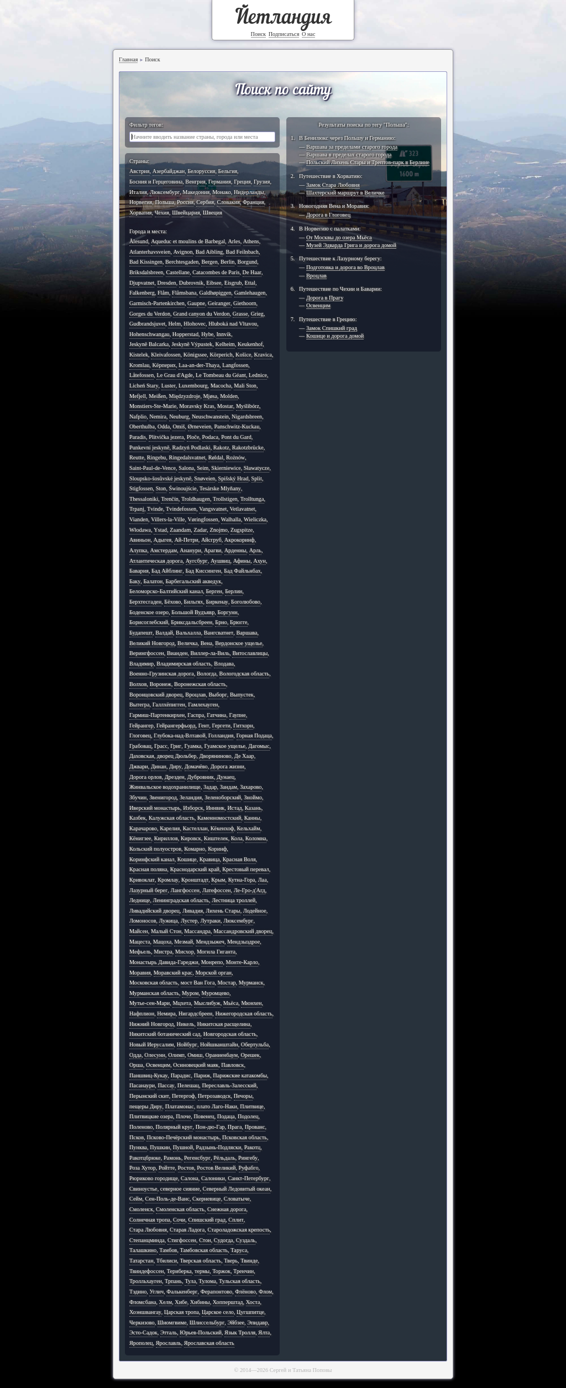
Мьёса (231, 1003)
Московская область (153, 983)
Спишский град (207, 1220)
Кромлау (168, 880)
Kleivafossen (165, 355)
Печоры (243, 1096)
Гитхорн (243, 725)
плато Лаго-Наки (217, 1106)
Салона (189, 1178)
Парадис (181, 1075)
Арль (255, 550)
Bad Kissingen (146, 262)
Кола (237, 838)
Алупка (138, 550)
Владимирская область (183, 664)
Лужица (168, 921)
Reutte (136, 457)
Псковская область (244, 1137)
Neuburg (179, 416)
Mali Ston (245, 386)
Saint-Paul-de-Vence (152, 468)
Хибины (200, 1302)
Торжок (221, 1271)
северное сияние (180, 1189)
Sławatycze (257, 468)
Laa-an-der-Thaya (199, 365)
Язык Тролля (239, 1332)
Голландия (221, 735)
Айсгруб (211, 540)
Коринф (217, 849)
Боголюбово (245, 602)
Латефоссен (216, 890)
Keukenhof (250, 344)
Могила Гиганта (216, 952)
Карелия (170, 828)
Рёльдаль (224, 1158)
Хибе (181, 1302)
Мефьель (140, 952)
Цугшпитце (250, 1312)
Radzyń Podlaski (191, 447)
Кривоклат (142, 880)
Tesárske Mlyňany (220, 488)
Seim (202, 468)
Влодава (224, 664)
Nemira (157, 416)
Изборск (193, 808)
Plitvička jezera (166, 437)
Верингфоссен (146, 653)
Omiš (178, 426)
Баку (134, 581)
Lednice (258, 375)
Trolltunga (252, 499)
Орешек (249, 1055)
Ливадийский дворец (154, 911)
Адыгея (163, 540)
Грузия (262, 182)
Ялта (264, 1332)
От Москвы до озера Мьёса (339, 237)
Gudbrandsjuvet (147, 324)
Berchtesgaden (181, 262)
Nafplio (137, 416)
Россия (185, 202)
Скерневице (206, 1199)
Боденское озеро (149, 612)
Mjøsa (210, 396)
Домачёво (196, 766)
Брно (221, 622)
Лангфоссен (184, 890)
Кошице (187, 859)
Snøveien (204, 478)
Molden (229, 396)
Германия (219, 182)
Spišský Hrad (233, 478)
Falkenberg (142, 293)
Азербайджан (169, 171)
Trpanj (136, 509)
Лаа (262, 880)
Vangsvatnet (213, 509)
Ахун (259, 561)
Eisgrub (233, 283)
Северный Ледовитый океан (236, 1189)
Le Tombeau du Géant (221, 375)
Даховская (141, 756)
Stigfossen (141, 488)
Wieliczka (255, 519)
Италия (138, 192)
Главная (128, 59)
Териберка (179, 1271)
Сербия (205, 202)
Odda (164, 426)
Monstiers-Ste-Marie (152, 406)
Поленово (141, 1127)
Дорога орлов (145, 777)
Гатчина (216, 715)
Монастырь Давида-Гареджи (163, 962)
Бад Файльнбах (242, 571)
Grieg (257, 314)
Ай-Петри (186, 540)
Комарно (194, 849)
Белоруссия (201, 171)
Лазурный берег (148, 890)
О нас (309, 34)
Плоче (183, 1116)
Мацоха (162, 942)
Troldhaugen (195, 499)
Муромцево (215, 993)
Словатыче (237, 1199)
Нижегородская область (243, 1013)
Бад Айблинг (166, 571)
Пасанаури (142, 1085)
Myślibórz (247, 406)
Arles (234, 241)
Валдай (164, 633)
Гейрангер (141, 725)
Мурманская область (154, 993)
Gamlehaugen (250, 293)
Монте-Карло (242, 962)
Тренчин (243, 1271)
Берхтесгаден (145, 602)
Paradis (137, 437)
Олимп (176, 1055)
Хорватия (140, 212)
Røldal (215, 457)
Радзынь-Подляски (218, 1147)
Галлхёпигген (169, 704)
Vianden (138, 519)
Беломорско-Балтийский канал (166, 591)
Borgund (248, 262)
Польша (164, 202)
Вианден (177, 653)
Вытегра (139, 704)
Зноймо (253, 797)
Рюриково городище (153, 1178)
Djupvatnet (141, 283)
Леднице (139, 900)
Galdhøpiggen (216, 293)
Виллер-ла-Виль (210, 653)
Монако (221, 192)
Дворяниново (216, 756)
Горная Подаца (254, 735)
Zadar (200, 530)
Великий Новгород (152, 643)
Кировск (191, 838)
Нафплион (141, 1013)
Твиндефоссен (146, 1271)
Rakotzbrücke (248, 447)
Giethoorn (244, 303)
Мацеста (139, 942)
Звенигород (163, 797)
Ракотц (252, 1147)
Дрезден (175, 777)
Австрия (139, 171)
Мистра (163, 952)
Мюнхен (251, 1003)
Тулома (207, 1281)
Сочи (179, 1220)
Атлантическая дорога (156, 561)
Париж (202, 1075)
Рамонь (172, 1158)
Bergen (209, 262)
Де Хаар (244, 756)
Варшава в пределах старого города (348, 154)
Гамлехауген (203, 704)
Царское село (218, 1312)
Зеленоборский (223, 797)
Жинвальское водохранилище (165, 787)
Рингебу (248, 1158)
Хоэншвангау (145, 1312)
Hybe (207, 334)
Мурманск (251, 983)
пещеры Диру (146, 1106)
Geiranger (219, 303)
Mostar (225, 406)
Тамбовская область (204, 1250)
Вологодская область (244, 674)
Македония (195, 192)
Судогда (223, 1240)
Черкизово (142, 1322)
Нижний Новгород (151, 1024)
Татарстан (141, 1261)
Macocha (221, 386)
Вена (206, 643)
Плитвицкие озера (151, 1116)
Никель (186, 1024)
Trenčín (169, 499)
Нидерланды (249, 192)
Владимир (141, 664)
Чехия (162, 212)
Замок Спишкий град (331, 328)
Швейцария (186, 212)
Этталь (168, 1332)
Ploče (193, 437)
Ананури (190, 550)
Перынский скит (149, 1096)
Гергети (221, 725)
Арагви (213, 550)
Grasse (240, 314)
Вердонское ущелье (238, 643)
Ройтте (167, 1168)
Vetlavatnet (242, 509)
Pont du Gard (236, 437)
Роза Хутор (142, 1168)
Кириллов (166, 838)
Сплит (235, 1220)
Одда (135, 1055)
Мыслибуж (207, 1003)
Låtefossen (141, 375)
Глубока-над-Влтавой (179, 735)
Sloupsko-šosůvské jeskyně (160, 478)
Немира (166, 1013)
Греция (242, 182)
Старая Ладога (187, 1230)
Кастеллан (195, 828)
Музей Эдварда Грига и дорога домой (351, 245)
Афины (241, 561)
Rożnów (235, 457)
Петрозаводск (214, 1096)
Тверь (231, 1261)
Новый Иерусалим (151, 1044)
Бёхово (172, 602)
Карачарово (143, 828)
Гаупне (237, 715)
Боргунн (227, 612)
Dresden (167, 283)
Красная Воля (239, 859)
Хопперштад (228, 1302)
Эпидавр (257, 1322)
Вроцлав (195, 695)
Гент (203, 725)
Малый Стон (166, 931)
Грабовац (140, 746)
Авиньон (139, 540)
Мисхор (184, 952)
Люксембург (165, 192)
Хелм (165, 1302)
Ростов (186, 1168)
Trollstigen (225, 499)
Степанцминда (147, 1240)
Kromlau (139, 365)
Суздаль (245, 1240)
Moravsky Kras (196, 406)
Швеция (212, 212)
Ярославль (168, 1343)
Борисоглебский (148, 622)
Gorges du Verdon (149, 314)
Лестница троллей (233, 900)
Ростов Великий (216, 1168)
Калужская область (172, 818)
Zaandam (180, 530)
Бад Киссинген (203, 571)
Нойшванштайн (219, 1044)
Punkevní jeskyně (149, 447)
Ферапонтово (217, 1292)
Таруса (238, 1250)
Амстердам (163, 550)
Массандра (197, 931)
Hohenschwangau (149, 334)
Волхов (138, 684)
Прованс (255, 1127)
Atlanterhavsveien (149, 252)
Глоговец (140, 735)
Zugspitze (241, 530)
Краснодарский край (194, 869)
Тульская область (239, 1281)
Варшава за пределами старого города (351, 147)
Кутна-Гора (241, 880)
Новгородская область (229, 1034)
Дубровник (200, 777)
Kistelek (138, 355)
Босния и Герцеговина (155, 182)
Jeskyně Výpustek (191, 344)
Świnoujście (183, 488)
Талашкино (142, 1250)
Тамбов (168, 1250)
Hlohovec (195, 324)
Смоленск (141, 1209)
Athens (251, 241)
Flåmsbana (184, 293)
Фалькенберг (181, 1292)
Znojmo (218, 530)
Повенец (203, 1116)
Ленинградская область (181, 900)
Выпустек (242, 695)
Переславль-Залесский (229, 1085)
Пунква (138, 1147)
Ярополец (141, 1343)
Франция (253, 202)
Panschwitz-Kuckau (236, 426)
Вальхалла (188, 633)
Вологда (206, 674)
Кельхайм (248, 828)
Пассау (166, 1085)
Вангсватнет (219, 633)
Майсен (138, 931)
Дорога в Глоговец (328, 215)
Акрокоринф (239, 540)
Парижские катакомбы (240, 1075)
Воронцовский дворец (155, 695)
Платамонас (179, 1106)
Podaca (210, 437)
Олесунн (154, 1055)
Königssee (195, 355)
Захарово (250, 787)
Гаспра (195, 715)
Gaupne (196, 303)
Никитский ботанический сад (165, 1034)
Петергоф (183, 1096)
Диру (175, 766)
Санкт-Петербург (248, 1178)
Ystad (160, 530)
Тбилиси (166, 1261)
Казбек (137, 818)
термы (202, 1271)
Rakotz (221, 447)
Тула (190, 1281)
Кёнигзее (140, 838)
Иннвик (215, 808)
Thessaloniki (143, 499)
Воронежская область (200, 684)
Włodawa (140, 530)
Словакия (228, 202)
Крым (218, 880)
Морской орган (213, 973)
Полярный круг (174, 1127)
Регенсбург (197, 1158)
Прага (235, 1127)
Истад (234, 808)
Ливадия (192, 911)
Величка (187, 643)
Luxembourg (193, 386)
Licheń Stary (144, 386)
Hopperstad (185, 334)
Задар (210, 787)
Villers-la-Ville (168, 519)
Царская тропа (181, 1312)
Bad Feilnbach (242, 252)
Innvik (223, 334)
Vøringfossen (203, 519)
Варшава (246, 633)
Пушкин (160, 1147)
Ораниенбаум (222, 1055)
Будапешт (141, 633)
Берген (214, 591)
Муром (190, 993)
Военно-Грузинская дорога (161, 674)
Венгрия (195, 182)
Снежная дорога (227, 1209)
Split (256, 478)
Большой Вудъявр (192, 612)
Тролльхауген (145, 1281)
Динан (158, 766)
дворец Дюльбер (177, 756)
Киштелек (216, 838)
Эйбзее (235, 1322)
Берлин (233, 591)
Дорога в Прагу (324, 298)
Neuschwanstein (210, 416)
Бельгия (228, 171)
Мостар (227, 983)
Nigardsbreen (247, 416)
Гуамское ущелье (224, 746)
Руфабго (249, 1168)
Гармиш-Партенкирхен (157, 715)
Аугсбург (197, 561)
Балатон (153, 581)
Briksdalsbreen (146, 272)
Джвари (138, 766)
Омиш (194, 1055)
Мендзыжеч (210, 942)
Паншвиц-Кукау (148, 1075)
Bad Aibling (209, 252)
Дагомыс (258, 746)
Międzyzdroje (185, 396)
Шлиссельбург (207, 1322)
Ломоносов (142, 921)
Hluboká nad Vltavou (232, 324)
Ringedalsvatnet (187, 457)
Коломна (255, 838)
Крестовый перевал (245, 869)
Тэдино (137, 1292)
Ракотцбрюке (145, 1158)
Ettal (250, 283)
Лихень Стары (223, 911)
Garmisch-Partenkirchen (157, 303)
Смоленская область (180, 1209)
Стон (205, 1240)
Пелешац (188, 1085)
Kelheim (225, 344)
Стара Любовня (148, 1230)
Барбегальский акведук (193, 581)
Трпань (173, 1281)
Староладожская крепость (238, 1230)
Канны (252, 818)
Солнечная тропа (149, 1220)
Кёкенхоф (222, 828)
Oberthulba (142, 426)
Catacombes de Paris (215, 272)
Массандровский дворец (242, 931)
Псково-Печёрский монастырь (182, 1137)
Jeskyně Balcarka (149, 344)
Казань (253, 808)
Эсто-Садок (143, 1332)
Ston (161, 488)
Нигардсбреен (195, 1013)
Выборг (217, 695)
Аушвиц (220, 561)
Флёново (245, 1292)
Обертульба (255, 1044)
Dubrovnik (191, 283)
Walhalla (231, 519)
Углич (156, 1292)
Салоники (213, 1178)
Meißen (157, 396)
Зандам (228, 787)
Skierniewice (225, 468)
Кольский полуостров (155, 849)
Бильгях (193, 602)
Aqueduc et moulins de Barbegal (188, 241)
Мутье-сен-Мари (149, 1003)
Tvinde (155, 509)
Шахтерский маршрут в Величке (345, 193)
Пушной (183, 1147)
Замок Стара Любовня (333, 185)
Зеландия (191, 797)
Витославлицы (250, 653)
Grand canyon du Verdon (201, 314)
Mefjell (137, 396)
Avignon (183, 252)
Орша (136, 1065)
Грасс (160, 746)
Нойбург (187, 1044)
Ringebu (156, 457)
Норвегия (140, 202)
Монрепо (212, 962)
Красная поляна (148, 869)
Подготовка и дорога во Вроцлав (345, 267)
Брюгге (238, 622)
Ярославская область (209, 1343)
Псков (136, 1137)
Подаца (226, 1116)
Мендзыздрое (243, 942)
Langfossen (235, 365)
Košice (243, 355)
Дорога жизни (227, 766)
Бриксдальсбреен (191, 622)
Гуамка (192, 746)
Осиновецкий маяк (195, 1065)
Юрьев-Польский (201, 1332)
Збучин (137, 797)
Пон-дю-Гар (210, 1127)
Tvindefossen (181, 509)
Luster (168, 386)
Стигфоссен (181, 1240)
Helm (174, 324)
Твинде (249, 1261)
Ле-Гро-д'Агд (249, 890)
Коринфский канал (152, 859)
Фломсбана (142, 1302)
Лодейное (254, 911)
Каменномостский (219, 818)
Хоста (253, 1302)
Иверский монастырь (154, 808)
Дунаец (225, 777)
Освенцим (158, 1065)
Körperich (221, 355)
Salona (186, 468)
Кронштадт (194, 880)
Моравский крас (173, 973)
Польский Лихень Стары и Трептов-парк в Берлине (367, 162)
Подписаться (284, 34)
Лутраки (211, 921)
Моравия (140, 973)
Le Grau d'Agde (174, 375)
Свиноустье (143, 1189)
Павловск (232, 1065)
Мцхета (181, 1003)
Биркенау (217, 602)
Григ (175, 746)
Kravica (263, 355)
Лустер (189, 921)
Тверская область (200, 1261)
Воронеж (160, 684)
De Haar (252, 272)
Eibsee (213, 283)
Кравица (210, 859)
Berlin (228, 262)
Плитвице (252, 1106)
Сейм (135, 1199)
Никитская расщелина (223, 1024)
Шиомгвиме (172, 1322)
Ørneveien (200, 426)
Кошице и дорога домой (335, 336)
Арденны (235, 550)
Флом (265, 1292)
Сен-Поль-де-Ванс (167, 1199)
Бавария (139, 571)
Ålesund (138, 241)
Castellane (178, 272)
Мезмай (183, 942)
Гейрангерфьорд (176, 725)
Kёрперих (164, 365)
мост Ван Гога (198, 983)
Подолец (248, 1116)
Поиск (258, 34)
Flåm (163, 293)
